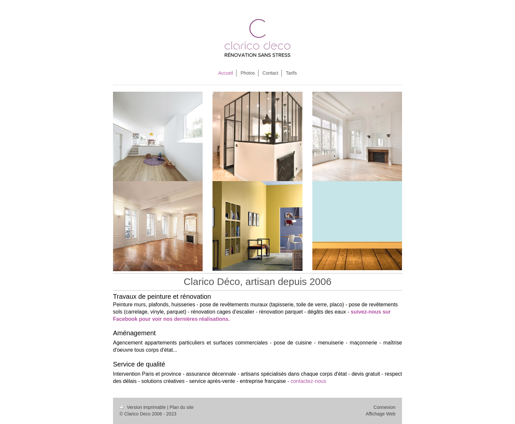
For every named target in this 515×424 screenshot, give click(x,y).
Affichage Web (380, 413)
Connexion (384, 407)
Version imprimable (143, 407)
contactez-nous (309, 381)
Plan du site (181, 407)
